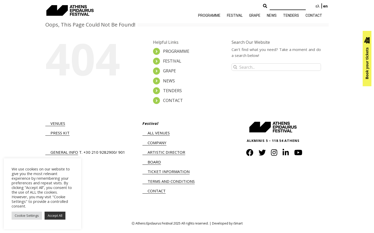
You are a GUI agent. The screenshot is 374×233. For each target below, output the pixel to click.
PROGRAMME (176, 51)
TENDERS (172, 90)
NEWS (169, 81)
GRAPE (169, 71)
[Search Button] (265, 6)
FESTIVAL (172, 61)
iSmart (238, 223)
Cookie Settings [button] (27, 215)
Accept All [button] (55, 215)
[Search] (288, 6)
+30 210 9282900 (99, 152)
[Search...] (276, 67)
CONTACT (173, 100)
